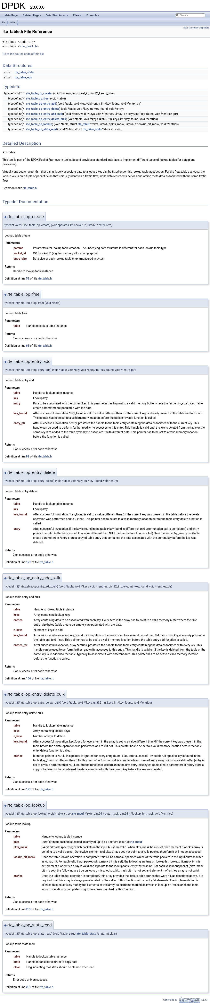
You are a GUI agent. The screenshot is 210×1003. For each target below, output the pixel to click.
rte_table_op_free (37, 98)
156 (28, 678)
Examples (93, 15)
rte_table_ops (23, 77)
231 (28, 909)
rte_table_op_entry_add (41, 103)
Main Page (11, 15)
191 (28, 789)
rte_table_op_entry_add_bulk (44, 113)
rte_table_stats (24, 72)
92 (27, 456)
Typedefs (204, 27)
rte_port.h (28, 46)
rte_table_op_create (38, 93)
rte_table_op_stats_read (41, 129)
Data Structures (57, 16)
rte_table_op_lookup (39, 124)
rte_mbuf (84, 124)
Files (77, 16)
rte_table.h (30, 188)
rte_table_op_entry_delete (42, 108)
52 (27, 278)
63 (27, 345)
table (12, 22)
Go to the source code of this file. (23, 53)
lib (3, 22)
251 (28, 987)
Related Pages (32, 15)
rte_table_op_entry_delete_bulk (46, 119)
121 (28, 562)
